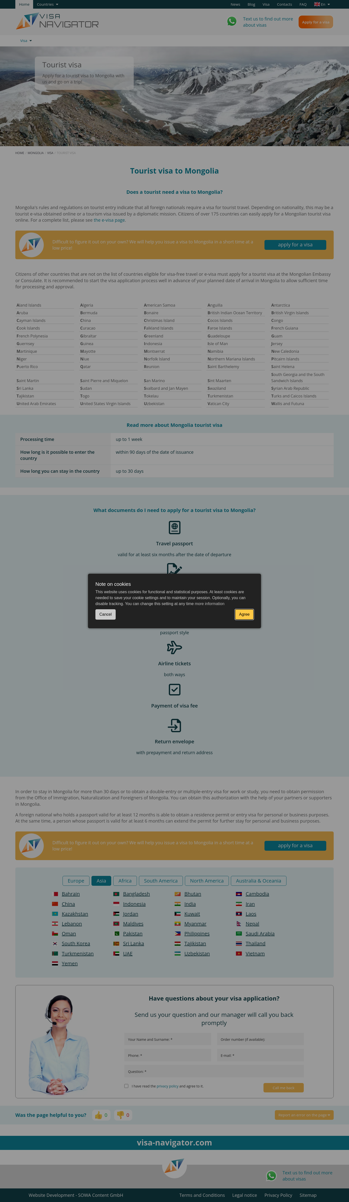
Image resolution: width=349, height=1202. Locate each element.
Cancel (105, 614)
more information (209, 604)
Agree (244, 614)
